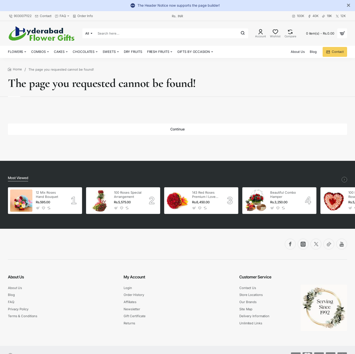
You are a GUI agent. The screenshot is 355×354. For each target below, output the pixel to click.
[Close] (348, 5)
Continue (177, 129)
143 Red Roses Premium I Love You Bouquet (204, 194)
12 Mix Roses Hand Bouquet (47, 194)
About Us (16, 276)
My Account (134, 276)
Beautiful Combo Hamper (283, 194)
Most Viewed (18, 178)
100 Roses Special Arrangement (127, 194)
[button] (38, 208)
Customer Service (255, 276)
